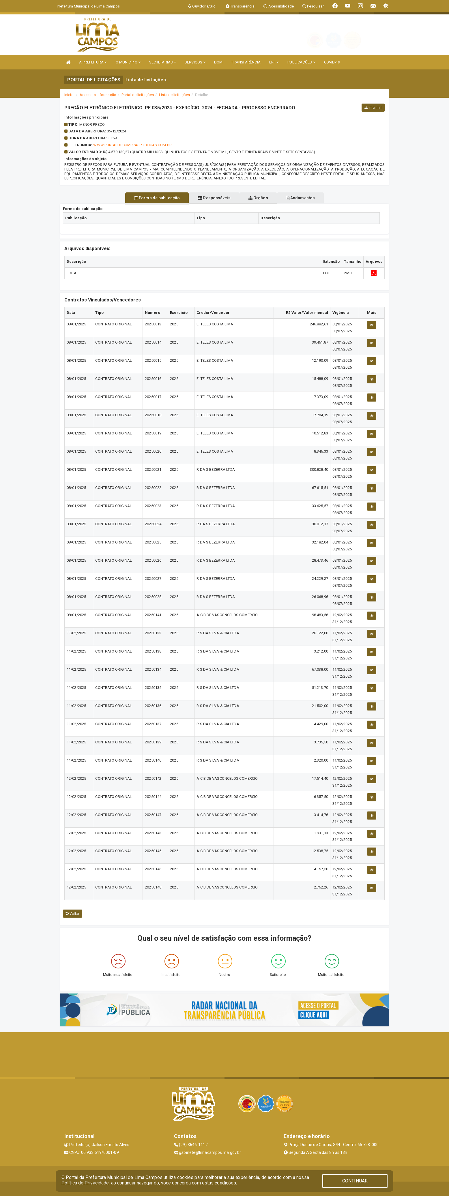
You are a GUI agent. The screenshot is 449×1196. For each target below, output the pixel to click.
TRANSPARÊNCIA (245, 62)
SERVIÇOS (195, 62)
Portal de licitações (137, 95)
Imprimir (373, 108)
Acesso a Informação (98, 95)
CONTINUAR (355, 1181)
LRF (274, 62)
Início (69, 95)
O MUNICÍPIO (128, 62)
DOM (218, 62)
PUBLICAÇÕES (301, 62)
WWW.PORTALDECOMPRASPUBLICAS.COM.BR (132, 145)
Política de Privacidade (85, 1183)
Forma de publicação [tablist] (147, 198)
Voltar (72, 914)
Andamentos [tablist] (309, 198)
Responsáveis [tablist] (210, 198)
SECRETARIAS (162, 62)
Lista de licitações (174, 95)
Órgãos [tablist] (261, 198)
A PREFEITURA (93, 62)
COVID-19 (332, 62)
